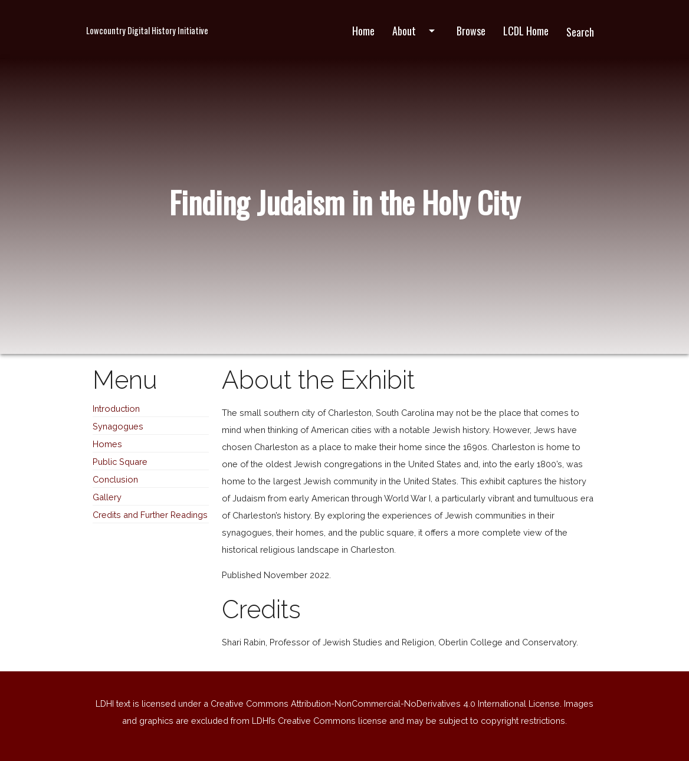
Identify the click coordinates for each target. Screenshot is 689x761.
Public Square (120, 462)
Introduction (116, 409)
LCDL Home (526, 30)
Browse (471, 30)
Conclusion (115, 479)
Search (580, 32)
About (415, 31)
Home (363, 30)
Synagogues (118, 426)
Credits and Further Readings (150, 515)
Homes (107, 444)
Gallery (107, 497)
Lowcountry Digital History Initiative (147, 30)
